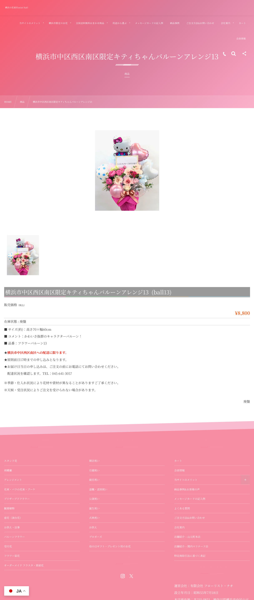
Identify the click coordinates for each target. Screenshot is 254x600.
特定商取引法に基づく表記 (189, 556)
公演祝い (94, 499)
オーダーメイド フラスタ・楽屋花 (24, 565)
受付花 (8, 546)
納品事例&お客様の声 (187, 489)
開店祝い (94, 461)
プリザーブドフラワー (17, 499)
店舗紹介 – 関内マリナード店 (191, 546)
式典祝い (94, 518)
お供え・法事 (12, 527)
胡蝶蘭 (8, 470)
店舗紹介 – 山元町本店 (187, 537)
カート (178, 461)
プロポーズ (95, 537)
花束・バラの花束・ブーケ (19, 489)
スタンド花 (10, 461)
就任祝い (94, 480)
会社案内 (179, 527)
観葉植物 (9, 508)
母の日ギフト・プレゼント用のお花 (110, 546)
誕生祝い (94, 508)
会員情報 (179, 470)
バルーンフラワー (14, 537)
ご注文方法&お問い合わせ (189, 518)
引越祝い (94, 470)
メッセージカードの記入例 (189, 499)
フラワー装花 (12, 556)
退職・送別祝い (98, 489)
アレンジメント (13, 480)
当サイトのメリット (185, 480)
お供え (93, 527)
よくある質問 (182, 508)
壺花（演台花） (13, 518)
